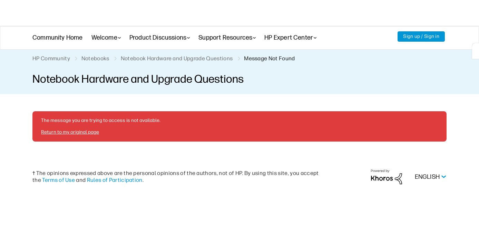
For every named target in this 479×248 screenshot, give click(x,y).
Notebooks (96, 59)
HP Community (51, 59)
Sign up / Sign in (420, 36)
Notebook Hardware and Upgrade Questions (178, 59)
